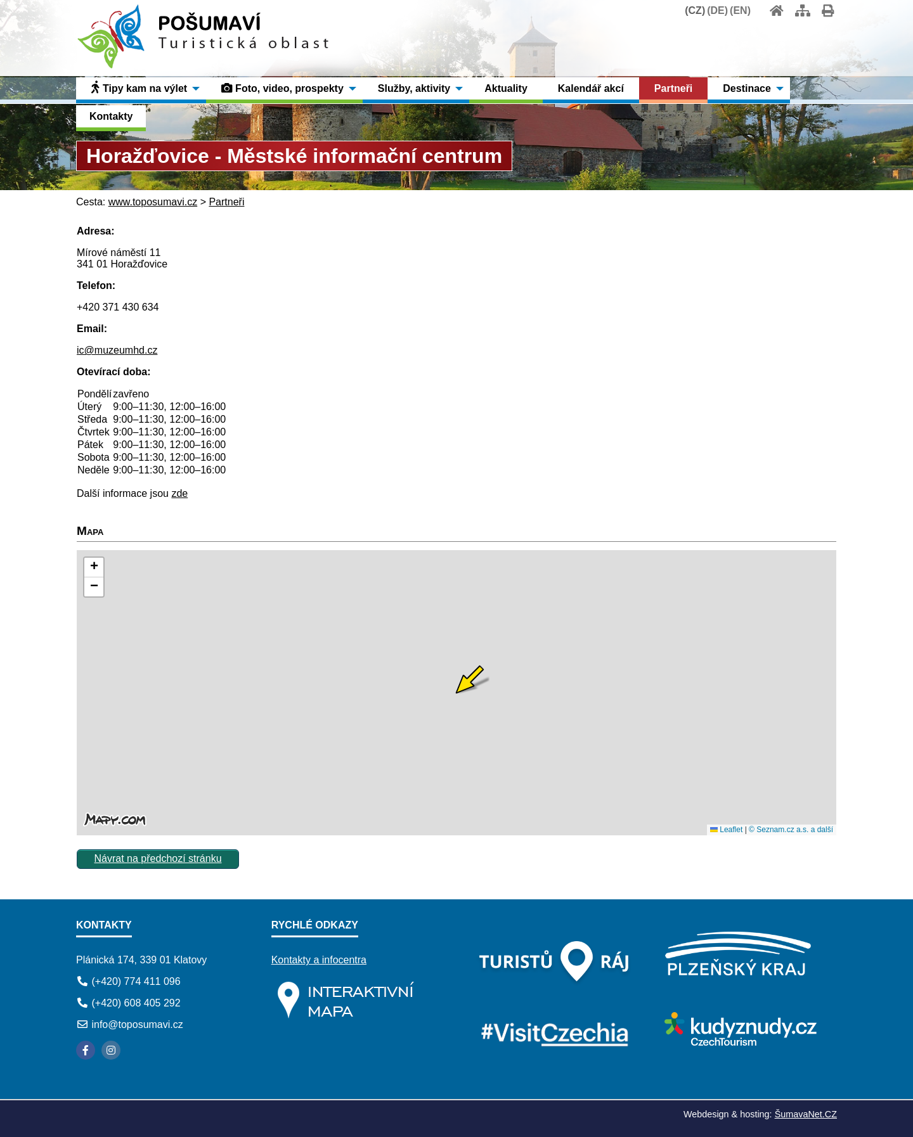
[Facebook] (85, 1050)
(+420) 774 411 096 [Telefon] (135, 981)
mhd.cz (141, 350)
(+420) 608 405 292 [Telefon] (135, 1003)
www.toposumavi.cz (153, 201)
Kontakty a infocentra (318, 959)
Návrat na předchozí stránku (158, 858)
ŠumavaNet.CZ (806, 1114)
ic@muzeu (101, 350)
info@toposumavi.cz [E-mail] (137, 1024)
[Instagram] (110, 1050)
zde (179, 493)
